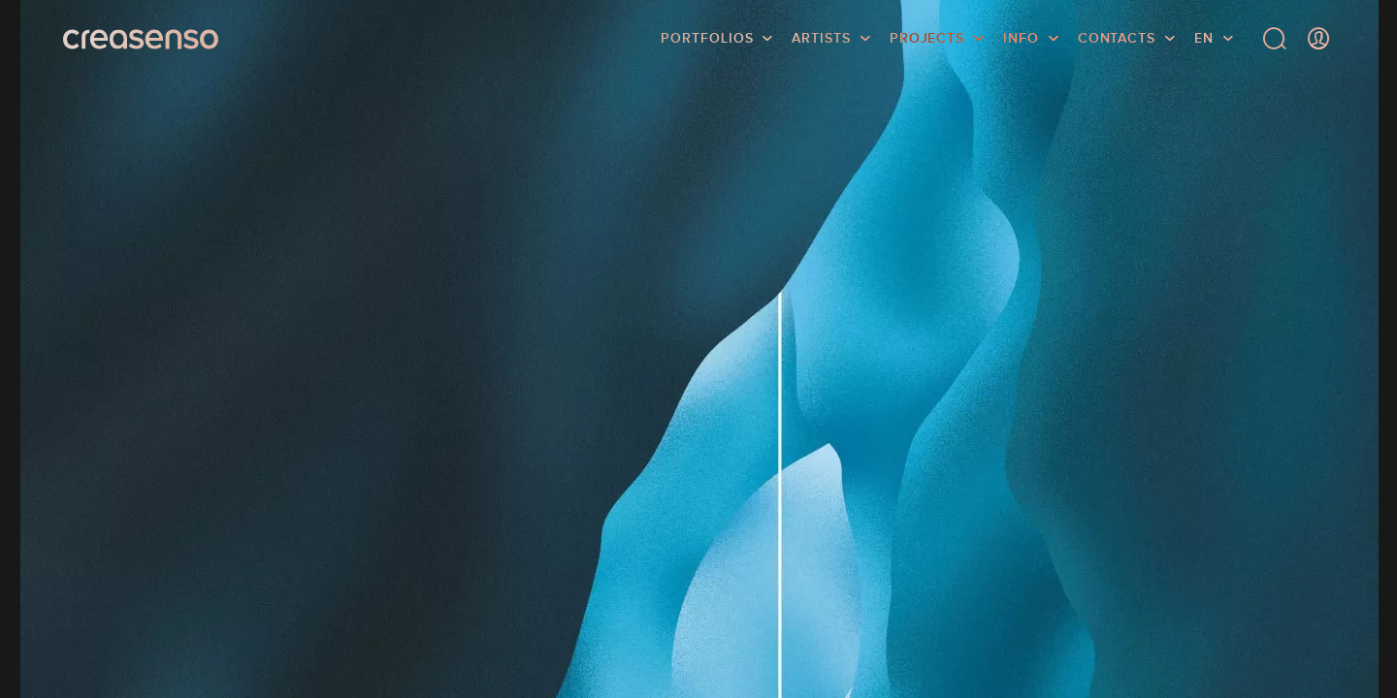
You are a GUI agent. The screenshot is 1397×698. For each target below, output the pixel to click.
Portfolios (707, 43)
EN (1204, 43)
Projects (927, 43)
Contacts (1116, 43)
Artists (821, 43)
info (1021, 43)
